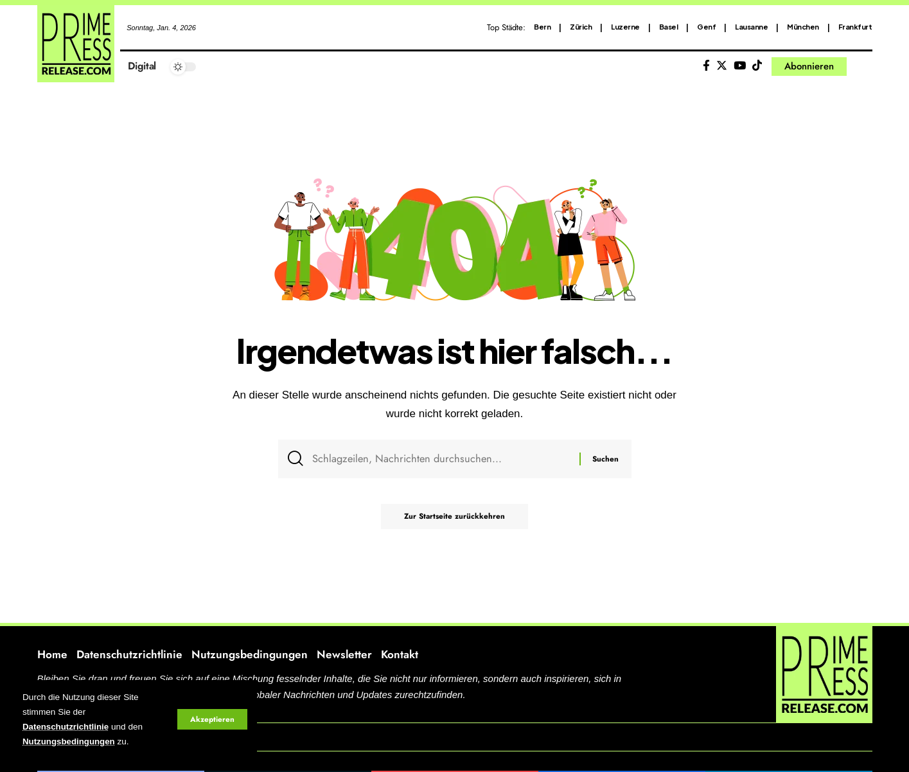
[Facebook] (706, 66)
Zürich (581, 26)
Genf (706, 26)
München (803, 26)
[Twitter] (721, 66)
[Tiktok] (757, 66)
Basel (668, 26)
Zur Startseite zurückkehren (455, 519)
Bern (542, 26)
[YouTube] (739, 66)
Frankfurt (855, 26)
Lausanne (751, 26)
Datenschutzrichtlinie (66, 727)
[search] (862, 66)
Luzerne (625, 26)
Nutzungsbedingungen (69, 742)
